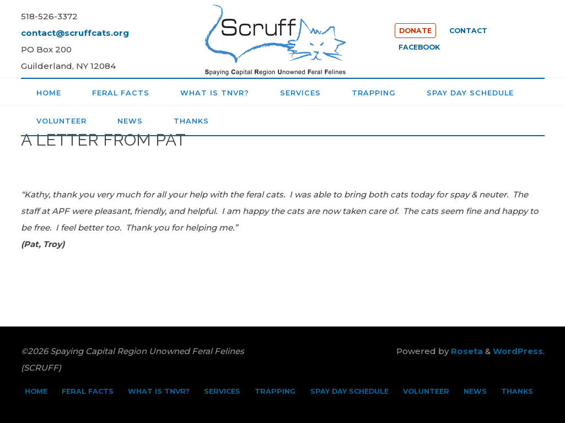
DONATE (415, 30)
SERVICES (222, 391)
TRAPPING (275, 391)
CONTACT (468, 30)
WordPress (518, 351)
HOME (36, 391)
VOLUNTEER (426, 391)
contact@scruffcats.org (75, 33)
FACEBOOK (419, 47)
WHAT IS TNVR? (159, 391)
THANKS (517, 391)
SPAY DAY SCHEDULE (349, 391)
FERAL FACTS (88, 391)
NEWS (475, 391)
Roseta (466, 351)
